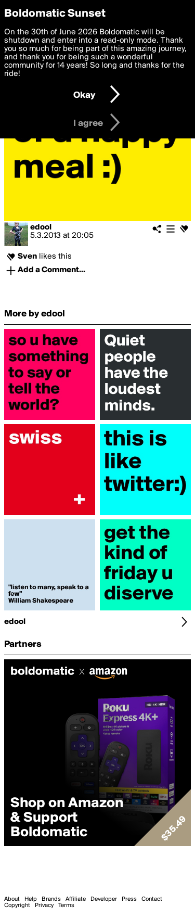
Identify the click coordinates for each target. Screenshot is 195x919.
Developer (103, 899)
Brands (51, 899)
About (12, 899)
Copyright (17, 905)
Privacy (44, 905)
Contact (151, 899)
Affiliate (76, 899)
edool (40, 227)
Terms (66, 905)
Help (30, 899)
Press (129, 899)
